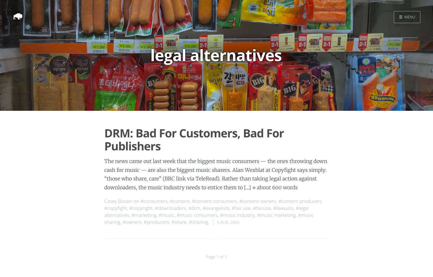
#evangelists (216, 208)
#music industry (237, 215)
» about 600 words (275, 188)
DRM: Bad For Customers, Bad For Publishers (194, 139)
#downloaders (170, 208)
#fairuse (262, 208)
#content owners (257, 201)
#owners (132, 222)
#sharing (198, 222)
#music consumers (197, 215)
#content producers (300, 201)
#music (166, 215)
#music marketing (276, 215)
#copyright (140, 208)
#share (179, 222)
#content (180, 201)
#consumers (154, 201)
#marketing (143, 215)
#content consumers (214, 201)
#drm (194, 208)
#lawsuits (283, 208)
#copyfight (115, 208)
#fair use (241, 208)
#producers (156, 222)
